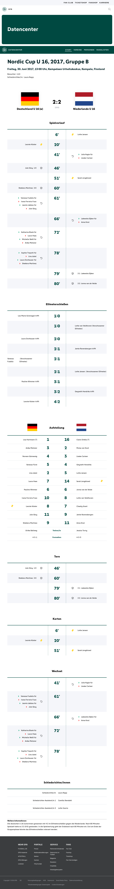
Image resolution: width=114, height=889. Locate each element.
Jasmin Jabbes (28, 205)
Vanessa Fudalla (27, 198)
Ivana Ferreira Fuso (28, 201)
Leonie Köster (30, 144)
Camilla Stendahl (65, 800)
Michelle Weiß (28, 239)
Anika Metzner (30, 243)
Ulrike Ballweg (31, 530)
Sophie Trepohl (27, 253)
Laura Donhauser (27, 260)
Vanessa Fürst (31, 465)
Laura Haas (32, 236)
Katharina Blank (27, 232)
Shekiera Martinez (26, 188)
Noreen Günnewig (29, 456)
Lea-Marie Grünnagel (26, 316)
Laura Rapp (29, 77)
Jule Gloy (29, 168)
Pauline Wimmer (28, 381)
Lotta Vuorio (63, 808)
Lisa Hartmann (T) (30, 440)
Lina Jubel (32, 256)
